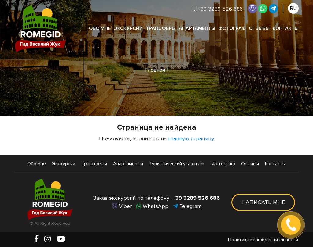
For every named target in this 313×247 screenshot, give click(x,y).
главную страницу (191, 138)
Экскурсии (128, 28)
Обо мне (100, 28)
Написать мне (263, 202)
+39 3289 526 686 (218, 8)
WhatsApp (152, 206)
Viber (122, 206)
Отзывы (259, 28)
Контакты (286, 28)
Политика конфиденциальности (263, 240)
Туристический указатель (177, 164)
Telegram (187, 206)
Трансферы (161, 28)
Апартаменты (197, 28)
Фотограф (232, 28)
